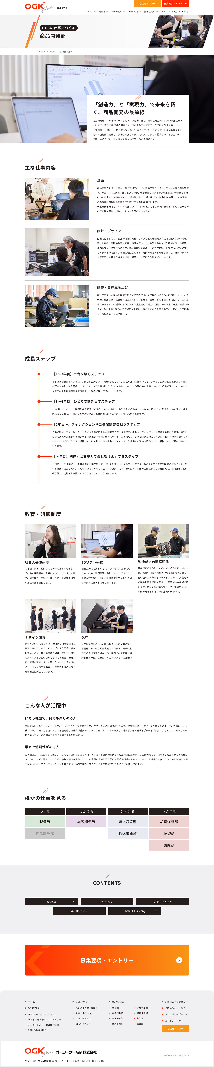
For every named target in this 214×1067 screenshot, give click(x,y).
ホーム (88, 11)
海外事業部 (128, 833)
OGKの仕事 (133, 11)
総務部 (169, 845)
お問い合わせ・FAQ (178, 11)
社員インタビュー (162, 901)
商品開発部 (117, 1013)
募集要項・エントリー (175, 3)
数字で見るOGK (83, 1013)
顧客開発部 (86, 821)
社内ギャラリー (83, 1023)
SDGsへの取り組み (37, 1029)
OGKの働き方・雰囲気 (87, 1008)
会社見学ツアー (147, 3)
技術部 (169, 833)
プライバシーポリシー (176, 1014)
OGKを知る (99, 11)
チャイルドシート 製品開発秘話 (43, 1024)
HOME (41, 51)
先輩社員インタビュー (155, 11)
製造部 (45, 821)
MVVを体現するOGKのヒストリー (44, 1019)
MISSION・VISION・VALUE (42, 1014)
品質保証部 (169, 821)
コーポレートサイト (175, 1020)
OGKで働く (116, 11)
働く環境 (51, 901)
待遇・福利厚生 (83, 1018)
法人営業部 (128, 821)
